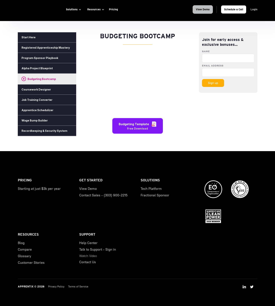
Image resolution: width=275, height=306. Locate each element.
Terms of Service (78, 286)
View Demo (203, 9)
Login (253, 9)
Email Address (213, 65)
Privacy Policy (56, 286)
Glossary (24, 256)
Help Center (88, 243)
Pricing (113, 9)
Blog (21, 243)
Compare (25, 249)
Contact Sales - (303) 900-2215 (103, 195)
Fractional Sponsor (155, 195)
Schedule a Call (233, 9)
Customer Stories (31, 263)
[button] (73, 9)
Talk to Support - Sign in (97, 249)
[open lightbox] (88, 256)
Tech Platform (151, 189)
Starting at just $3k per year (39, 189)
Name (206, 51)
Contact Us (87, 262)
